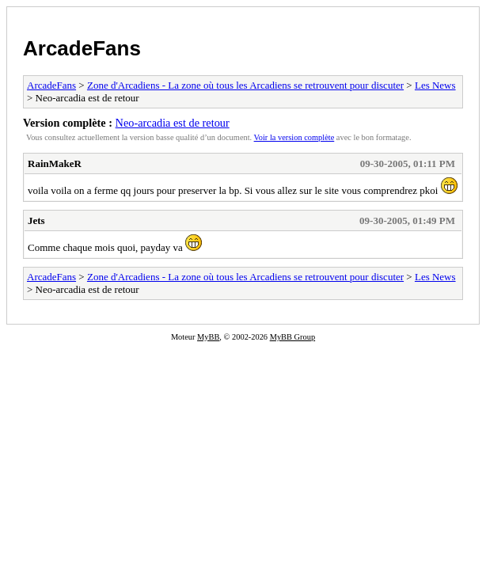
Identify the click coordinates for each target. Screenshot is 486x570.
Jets (36, 220)
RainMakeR (55, 163)
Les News (435, 85)
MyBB (208, 336)
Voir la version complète (294, 137)
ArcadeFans (82, 48)
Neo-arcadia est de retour (173, 122)
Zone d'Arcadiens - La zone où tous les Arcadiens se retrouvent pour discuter (245, 85)
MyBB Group (292, 336)
